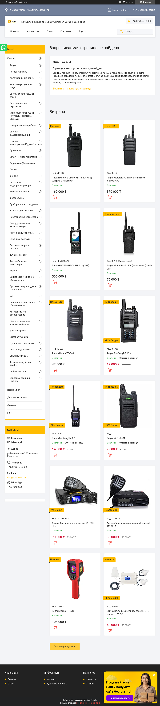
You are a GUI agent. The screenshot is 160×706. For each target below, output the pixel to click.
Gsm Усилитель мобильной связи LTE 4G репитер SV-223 (128, 612)
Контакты (65, 31)
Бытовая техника (19, 337)
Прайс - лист (13, 390)
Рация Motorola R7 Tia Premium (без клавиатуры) (126, 179)
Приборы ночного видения (24, 204)
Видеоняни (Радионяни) (23, 163)
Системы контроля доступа (19, 247)
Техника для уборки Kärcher (20, 364)
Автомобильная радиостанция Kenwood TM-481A (128, 525)
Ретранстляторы (18, 71)
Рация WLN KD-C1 (116, 438)
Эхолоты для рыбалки (21, 210)
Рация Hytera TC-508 (63, 353)
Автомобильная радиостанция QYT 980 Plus (73, 525)
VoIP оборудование (20, 349)
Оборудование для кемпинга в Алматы (20, 323)
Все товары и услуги (64, 646)
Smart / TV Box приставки (23, 157)
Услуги (13, 270)
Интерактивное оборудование (18, 313)
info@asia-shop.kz (16, 477)
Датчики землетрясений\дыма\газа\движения (24, 143)
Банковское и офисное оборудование (22, 278)
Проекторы (15, 150)
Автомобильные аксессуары (18, 263)
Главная (14, 31)
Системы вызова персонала (18, 105)
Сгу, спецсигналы (19, 356)
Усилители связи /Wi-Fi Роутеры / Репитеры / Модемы (22, 116)
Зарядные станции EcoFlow (20, 379)
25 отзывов (128, 2)
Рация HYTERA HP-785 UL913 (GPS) (70, 265)
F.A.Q (9, 413)
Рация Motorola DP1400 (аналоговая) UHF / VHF (129, 267)
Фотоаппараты (18, 330)
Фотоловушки (17, 198)
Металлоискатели (19, 191)
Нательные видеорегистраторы (20, 184)
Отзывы (11, 405)
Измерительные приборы (23, 125)
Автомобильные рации (22, 78)
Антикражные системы (22, 232)
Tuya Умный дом (18, 255)
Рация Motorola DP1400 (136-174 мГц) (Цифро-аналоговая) (72, 179)
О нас (49, 31)
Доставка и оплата (17, 397)
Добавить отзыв (146, 10)
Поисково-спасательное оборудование (22, 304)
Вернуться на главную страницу (72, 88)
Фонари (14, 176)
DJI (11, 296)
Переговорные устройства (24, 217)
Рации (13, 65)
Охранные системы (20, 239)
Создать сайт (12, 2)
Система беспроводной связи (22, 95)
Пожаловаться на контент (88, 703)
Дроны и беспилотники (22, 343)
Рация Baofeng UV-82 (63, 438)
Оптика (13, 169)
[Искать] (121, 31)
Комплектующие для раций (21, 86)
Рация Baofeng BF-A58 (119, 353)
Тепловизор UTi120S (63, 611)
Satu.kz (94, 700)
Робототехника (18, 371)
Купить (55, 197)
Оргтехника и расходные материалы (23, 288)
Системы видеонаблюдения (20, 133)
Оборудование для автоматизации (20, 225)
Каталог (31, 31)
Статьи (90, 683)
